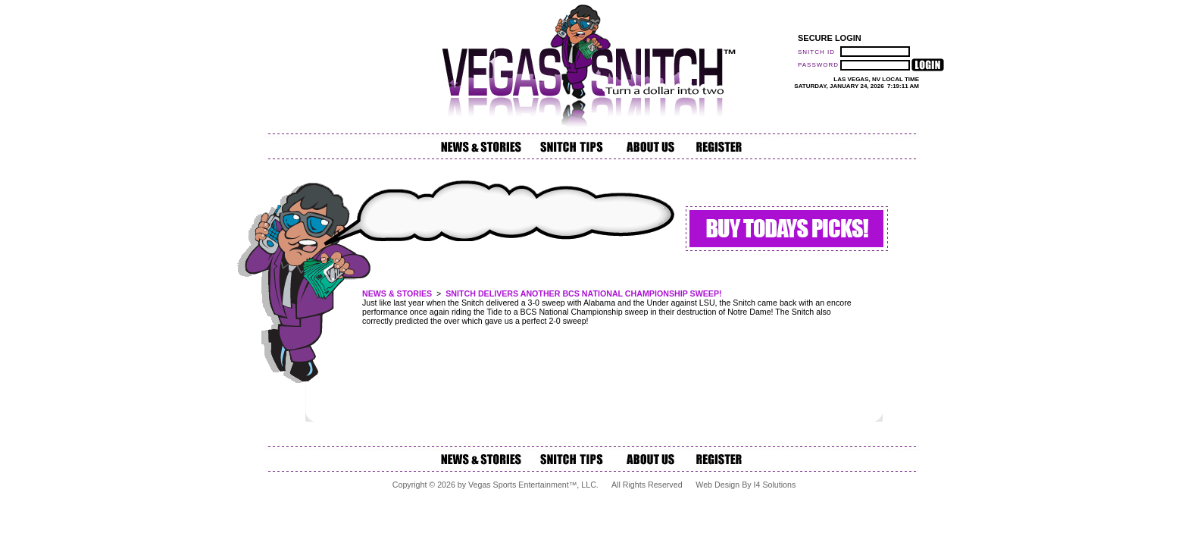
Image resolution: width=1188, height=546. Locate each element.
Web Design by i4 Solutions (746, 484)
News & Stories (397, 293)
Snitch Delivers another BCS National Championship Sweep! (583, 293)
